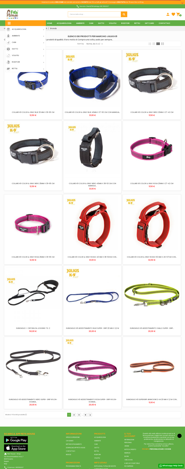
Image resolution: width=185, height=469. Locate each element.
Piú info (145, 449)
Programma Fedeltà (73, 466)
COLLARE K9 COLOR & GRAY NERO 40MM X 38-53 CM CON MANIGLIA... (92, 184)
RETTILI (96, 451)
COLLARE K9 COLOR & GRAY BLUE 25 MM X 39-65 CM (33, 112)
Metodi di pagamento (74, 444)
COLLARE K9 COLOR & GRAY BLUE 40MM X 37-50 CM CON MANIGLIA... (92, 112)
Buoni (126, 456)
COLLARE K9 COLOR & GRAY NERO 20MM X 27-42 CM (151, 112)
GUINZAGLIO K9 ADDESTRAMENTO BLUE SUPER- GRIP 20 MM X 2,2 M (92, 328)
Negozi (68, 455)
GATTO (96, 448)
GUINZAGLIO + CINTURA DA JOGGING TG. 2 (33, 328)
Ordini (126, 446)
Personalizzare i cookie (160, 449)
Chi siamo (69, 441)
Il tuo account (129, 435)
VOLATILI (97, 458)
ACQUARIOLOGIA (100, 437)
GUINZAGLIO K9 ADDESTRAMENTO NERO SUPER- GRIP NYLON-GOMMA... (33, 400)
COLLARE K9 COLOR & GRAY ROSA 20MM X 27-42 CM (151, 183)
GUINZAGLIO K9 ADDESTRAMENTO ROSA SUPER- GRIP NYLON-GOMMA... (92, 400)
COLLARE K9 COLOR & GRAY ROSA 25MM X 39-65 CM (33, 257)
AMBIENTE (97, 441)
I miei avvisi (128, 460)
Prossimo (90, 415)
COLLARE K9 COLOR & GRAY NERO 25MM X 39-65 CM (33, 183)
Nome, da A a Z (94, 43)
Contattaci (70, 451)
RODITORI (97, 455)
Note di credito (130, 449)
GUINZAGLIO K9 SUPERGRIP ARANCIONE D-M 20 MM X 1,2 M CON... (152, 399)
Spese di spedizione (73, 437)
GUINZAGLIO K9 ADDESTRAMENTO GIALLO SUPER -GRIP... (152, 328)
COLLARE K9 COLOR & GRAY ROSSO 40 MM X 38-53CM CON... (92, 257)
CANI (96, 444)
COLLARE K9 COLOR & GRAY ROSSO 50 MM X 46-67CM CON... (152, 257)
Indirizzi (127, 453)
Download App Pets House (75, 448)
